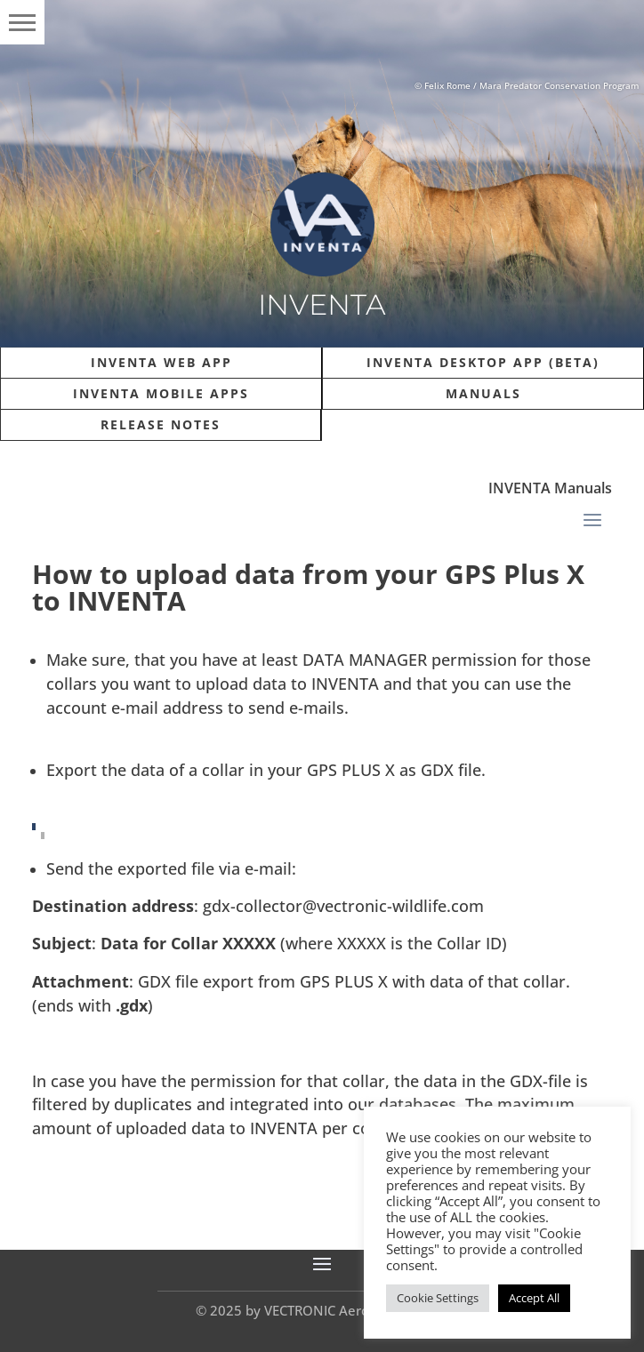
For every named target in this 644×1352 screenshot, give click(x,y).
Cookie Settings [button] (438, 1298)
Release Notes (161, 424)
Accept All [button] (534, 1298)
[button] (22, 22)
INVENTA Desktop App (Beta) (483, 362)
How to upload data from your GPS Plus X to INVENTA (308, 587)
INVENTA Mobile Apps (161, 393)
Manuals (483, 393)
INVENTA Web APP (161, 362)
